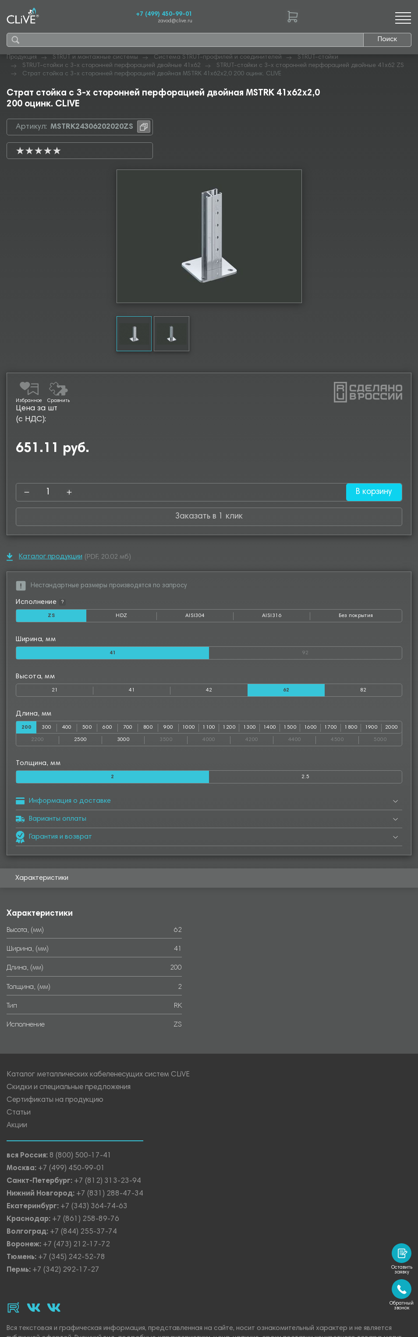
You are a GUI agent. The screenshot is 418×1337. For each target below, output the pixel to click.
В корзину (373, 492)
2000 (391, 727)
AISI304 (209, 617)
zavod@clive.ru (175, 21)
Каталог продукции (44, 557)
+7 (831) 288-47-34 (109, 1194)
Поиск (387, 39)
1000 (188, 727)
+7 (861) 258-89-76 (85, 1219)
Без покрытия (356, 615)
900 (168, 727)
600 (107, 727)
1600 (310, 727)
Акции (17, 1125)
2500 (80, 739)
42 (209, 690)
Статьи (19, 1113)
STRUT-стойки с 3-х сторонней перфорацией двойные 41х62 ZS (310, 66)
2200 (45, 738)
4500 (345, 738)
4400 (302, 738)
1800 (351, 727)
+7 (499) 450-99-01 (164, 14)
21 (55, 690)
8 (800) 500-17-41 (81, 1156)
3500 (173, 738)
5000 (388, 738)
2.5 (305, 777)
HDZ (136, 617)
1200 (229, 727)
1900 (371, 727)
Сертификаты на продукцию (55, 1100)
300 (46, 727)
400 (67, 727)
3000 (123, 739)
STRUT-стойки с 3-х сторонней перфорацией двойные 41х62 (111, 66)
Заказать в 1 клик (209, 516)
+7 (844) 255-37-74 (83, 1232)
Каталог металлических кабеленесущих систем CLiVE (98, 1075)
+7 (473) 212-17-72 (76, 1245)
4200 (259, 738)
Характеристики (41, 878)
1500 (290, 727)
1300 (249, 727)
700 (128, 727)
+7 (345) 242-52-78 (71, 1257)
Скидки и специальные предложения (69, 1087)
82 (363, 690)
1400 (269, 727)
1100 (209, 727)
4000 (216, 738)
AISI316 (286, 617)
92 (352, 651)
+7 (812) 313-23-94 (107, 1181)
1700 (330, 727)
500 (87, 727)
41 (132, 690)
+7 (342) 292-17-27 (65, 1270)
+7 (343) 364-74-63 (94, 1206)
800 (148, 727)
